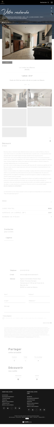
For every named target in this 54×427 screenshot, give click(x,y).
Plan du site (18, 420)
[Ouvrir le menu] (52, 2)
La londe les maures (34, 17)
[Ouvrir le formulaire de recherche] (44, 2)
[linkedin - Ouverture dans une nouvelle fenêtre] (19, 411)
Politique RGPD (41, 420)
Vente (24, 17)
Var (27, 17)
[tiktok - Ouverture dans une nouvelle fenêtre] (11, 411)
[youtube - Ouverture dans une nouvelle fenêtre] (7, 411)
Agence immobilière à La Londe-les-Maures (12, 17)
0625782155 (29, 399)
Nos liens (36, 420)
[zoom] (14, 107)
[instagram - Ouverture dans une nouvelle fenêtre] (15, 411)
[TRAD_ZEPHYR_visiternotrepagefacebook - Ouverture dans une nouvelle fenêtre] (3, 411)
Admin (31, 420)
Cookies (27, 421)
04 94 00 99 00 (24, 270)
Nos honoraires (12, 420)
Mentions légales (25, 420)
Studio (41, 17)
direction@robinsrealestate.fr (29, 274)
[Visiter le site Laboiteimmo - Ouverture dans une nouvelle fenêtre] (27, 424)
